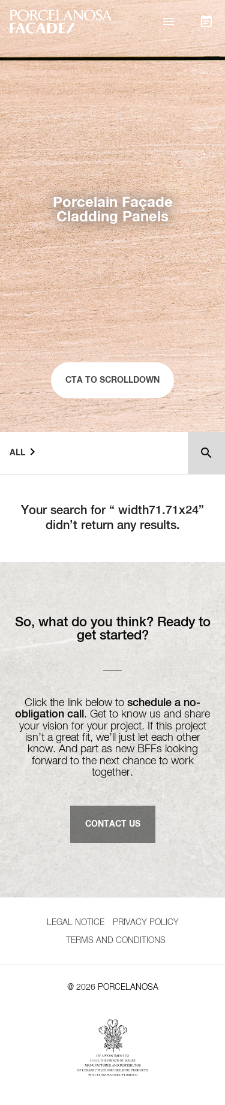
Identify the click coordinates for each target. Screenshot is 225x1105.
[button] (169, 21)
